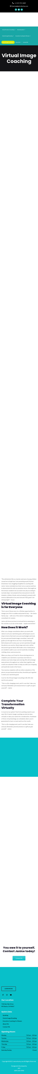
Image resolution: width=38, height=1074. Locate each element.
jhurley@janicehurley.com (19, 6)
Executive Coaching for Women (12, 1021)
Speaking (5, 1015)
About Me (6, 1024)
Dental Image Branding (10, 1018)
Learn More (9, 988)
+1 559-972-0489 (19, 3)
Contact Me (19, 958)
